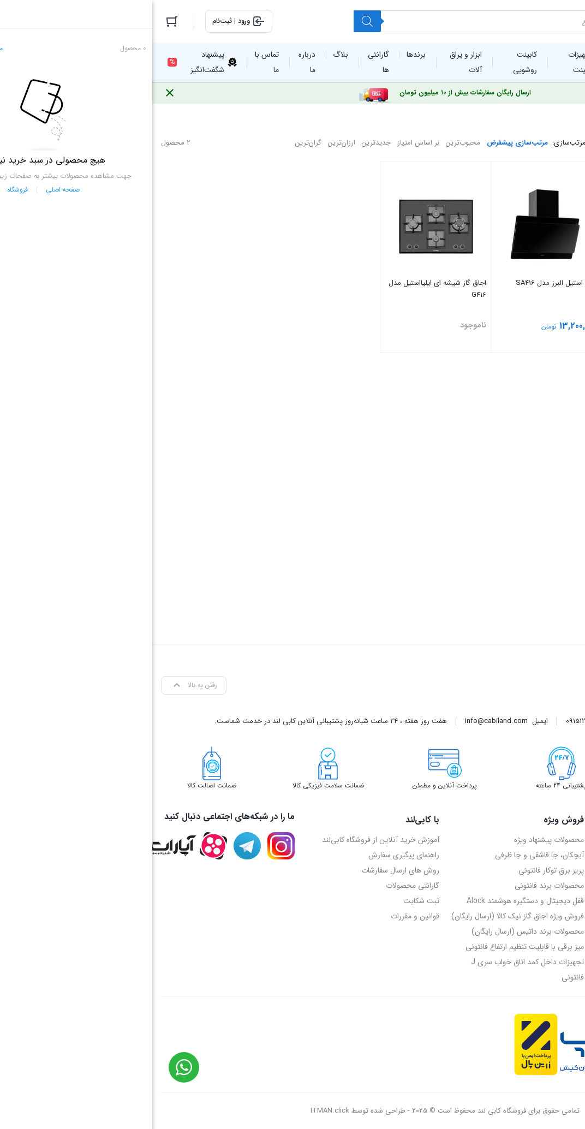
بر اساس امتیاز (266, 142)
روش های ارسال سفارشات (248, 870)
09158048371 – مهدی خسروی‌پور (524, 916)
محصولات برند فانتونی (397, 886)
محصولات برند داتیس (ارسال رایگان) (375, 931)
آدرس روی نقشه (550, 886)
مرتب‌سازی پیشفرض (365, 142)
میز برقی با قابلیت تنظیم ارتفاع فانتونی (372, 947)
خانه (570, 110)
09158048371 (475, 721)
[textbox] (518, 445)
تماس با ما (560, 870)
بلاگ (568, 855)
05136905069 (519, 721)
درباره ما (564, 840)
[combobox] (518, 444)
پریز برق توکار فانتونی (399, 870)
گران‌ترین (156, 142)
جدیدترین (224, 142)
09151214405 (432, 721)
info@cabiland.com (344, 721)
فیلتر (518, 358)
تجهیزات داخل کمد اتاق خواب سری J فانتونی (375, 969)
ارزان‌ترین (189, 142)
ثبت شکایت (269, 901)
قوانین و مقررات (262, 916)
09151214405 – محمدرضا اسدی (528, 901)
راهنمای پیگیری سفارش (251, 855)
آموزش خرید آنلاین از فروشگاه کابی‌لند (228, 840)
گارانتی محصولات (260, 886)
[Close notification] (17, 92)
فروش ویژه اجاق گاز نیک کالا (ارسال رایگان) (365, 916)
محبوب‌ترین (311, 142)
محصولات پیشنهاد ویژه (397, 840)
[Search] (215, 21)
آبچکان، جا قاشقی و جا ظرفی (387, 855)
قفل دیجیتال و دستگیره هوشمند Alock (373, 901)
